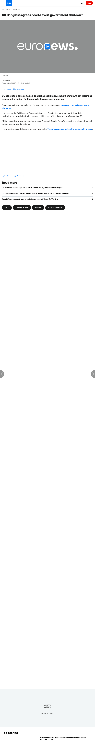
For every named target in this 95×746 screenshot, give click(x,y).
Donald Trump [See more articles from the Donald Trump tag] (22, 208)
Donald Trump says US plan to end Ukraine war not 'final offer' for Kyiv (30, 199)
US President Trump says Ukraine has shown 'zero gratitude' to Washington (32, 187)
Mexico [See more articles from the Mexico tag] (38, 208)
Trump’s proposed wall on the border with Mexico (69, 129)
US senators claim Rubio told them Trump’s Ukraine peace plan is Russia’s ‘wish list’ (35, 193)
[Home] (2, 9)
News (8, 9)
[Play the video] (47, 46)
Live (89, 3)
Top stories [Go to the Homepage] (10, 733)
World (15, 9)
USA (21, 9)
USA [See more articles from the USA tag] (7, 208)
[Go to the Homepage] (9, 3)
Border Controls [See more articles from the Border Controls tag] (55, 208)
